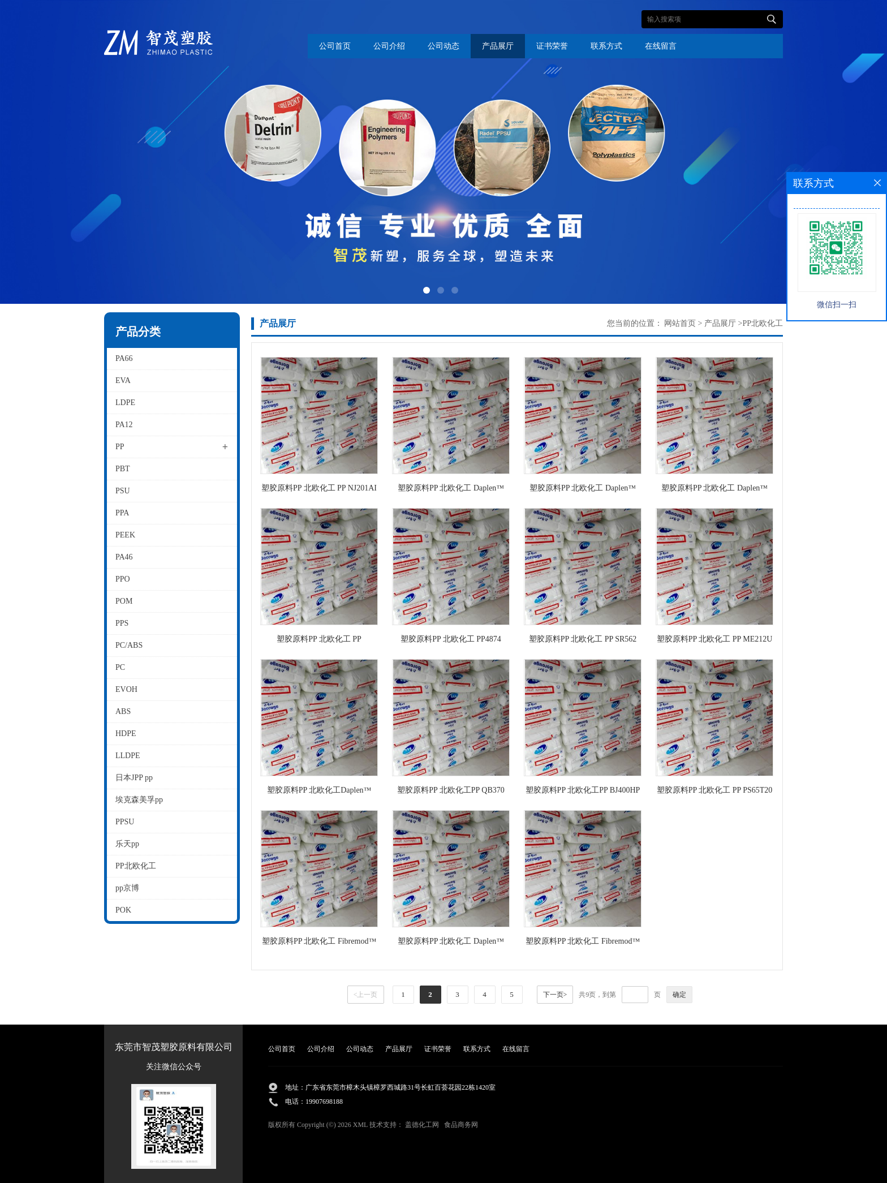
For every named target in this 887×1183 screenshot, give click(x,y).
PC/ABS (129, 645)
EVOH (126, 689)
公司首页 (335, 46)
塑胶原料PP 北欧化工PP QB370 (451, 790)
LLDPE (127, 755)
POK (123, 910)
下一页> (555, 995)
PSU (122, 491)
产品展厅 (498, 46)
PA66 (124, 358)
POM (123, 601)
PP (119, 446)
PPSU (124, 822)
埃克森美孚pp (139, 799)
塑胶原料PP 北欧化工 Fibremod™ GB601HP (583, 943)
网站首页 (680, 323)
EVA (123, 380)
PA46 (124, 557)
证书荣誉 (552, 46)
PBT (122, 468)
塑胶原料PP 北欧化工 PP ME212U (715, 639)
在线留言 (661, 46)
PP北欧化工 (135, 866)
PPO (122, 579)
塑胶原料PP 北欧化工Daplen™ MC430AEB (319, 792)
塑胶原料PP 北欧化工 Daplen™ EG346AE (451, 943)
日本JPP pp (134, 777)
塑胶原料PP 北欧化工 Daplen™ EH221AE (582, 490)
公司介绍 (389, 46)
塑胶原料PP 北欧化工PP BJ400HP (583, 790)
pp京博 (127, 888)
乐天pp (127, 844)
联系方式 (606, 46)
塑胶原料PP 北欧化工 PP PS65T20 (715, 790)
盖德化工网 (422, 1125)
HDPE (125, 733)
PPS (121, 623)
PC (120, 667)
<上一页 (366, 995)
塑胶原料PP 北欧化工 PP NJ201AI (319, 488)
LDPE (125, 402)
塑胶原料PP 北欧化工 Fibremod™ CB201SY (319, 943)
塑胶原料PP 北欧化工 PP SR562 (583, 639)
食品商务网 (461, 1125)
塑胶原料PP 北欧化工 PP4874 (451, 639)
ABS (123, 711)
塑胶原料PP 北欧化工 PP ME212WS (319, 641)
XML (360, 1125)
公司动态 (443, 46)
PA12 (124, 424)
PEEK (125, 535)
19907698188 (324, 1101)
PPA (122, 513)
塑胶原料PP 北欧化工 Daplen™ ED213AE (451, 490)
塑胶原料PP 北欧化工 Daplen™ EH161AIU (714, 490)
